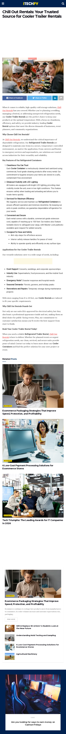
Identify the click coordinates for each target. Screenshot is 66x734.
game (33, 717)
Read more (11, 619)
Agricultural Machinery (26, 654)
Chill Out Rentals (12, 139)
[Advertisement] (33, 38)
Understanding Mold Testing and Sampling (36, 635)
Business (7, 406)
